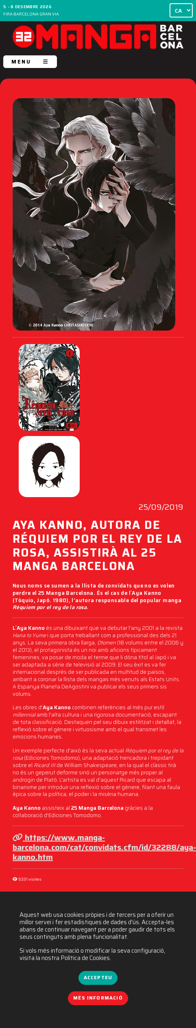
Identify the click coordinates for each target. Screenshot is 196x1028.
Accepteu (98, 977)
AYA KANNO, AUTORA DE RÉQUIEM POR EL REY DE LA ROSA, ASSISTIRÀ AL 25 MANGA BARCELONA (97, 546)
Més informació (98, 998)
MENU (30, 61)
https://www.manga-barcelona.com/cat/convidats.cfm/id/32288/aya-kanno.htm (104, 847)
